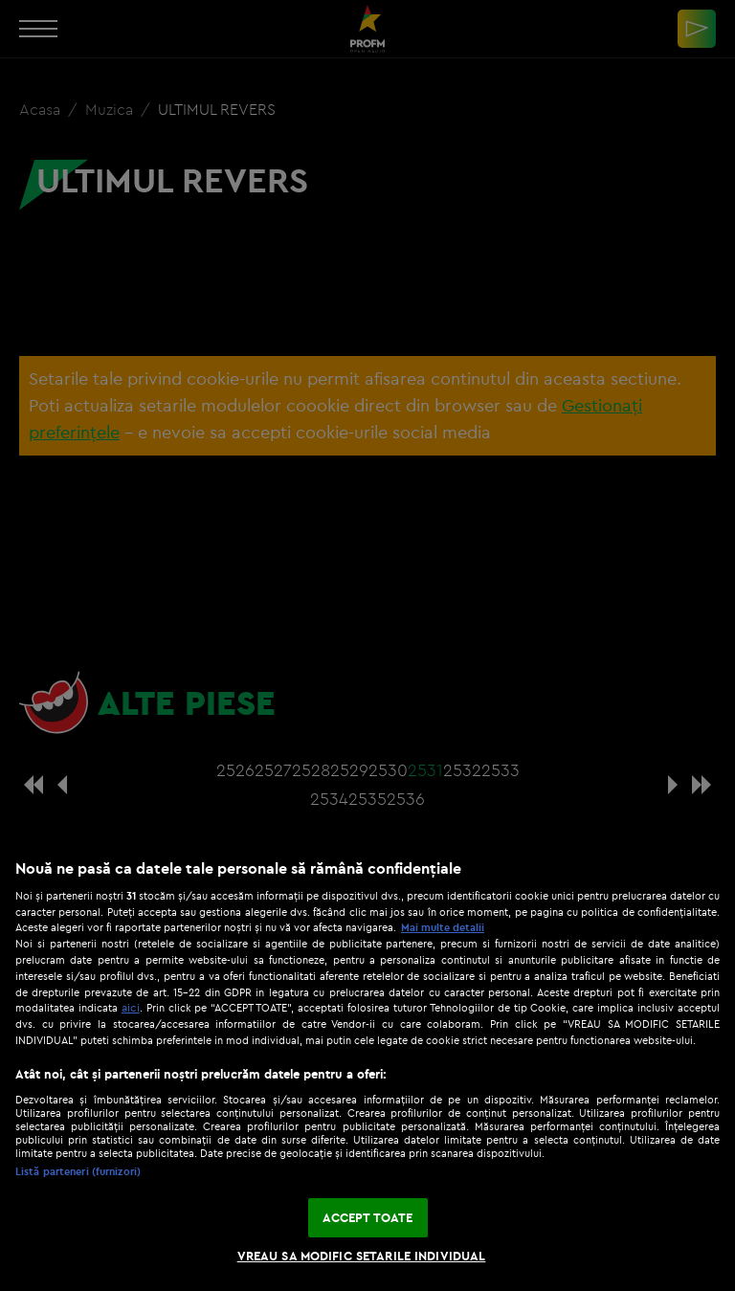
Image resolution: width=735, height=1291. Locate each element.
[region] (367, 1065)
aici (131, 1007)
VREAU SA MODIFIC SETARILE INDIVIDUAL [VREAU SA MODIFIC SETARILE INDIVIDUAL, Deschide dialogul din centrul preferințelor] (361, 1255)
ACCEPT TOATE (368, 1217)
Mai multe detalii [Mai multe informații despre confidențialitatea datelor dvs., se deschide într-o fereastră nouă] (442, 927)
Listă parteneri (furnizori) (78, 1171)
